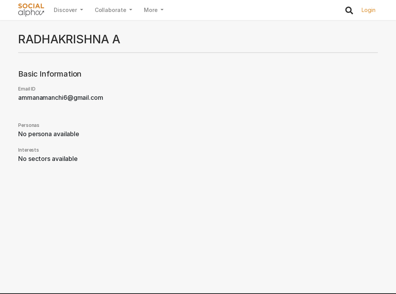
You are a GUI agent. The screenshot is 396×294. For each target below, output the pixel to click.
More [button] (151, 10)
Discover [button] (66, 10)
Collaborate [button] (111, 10)
